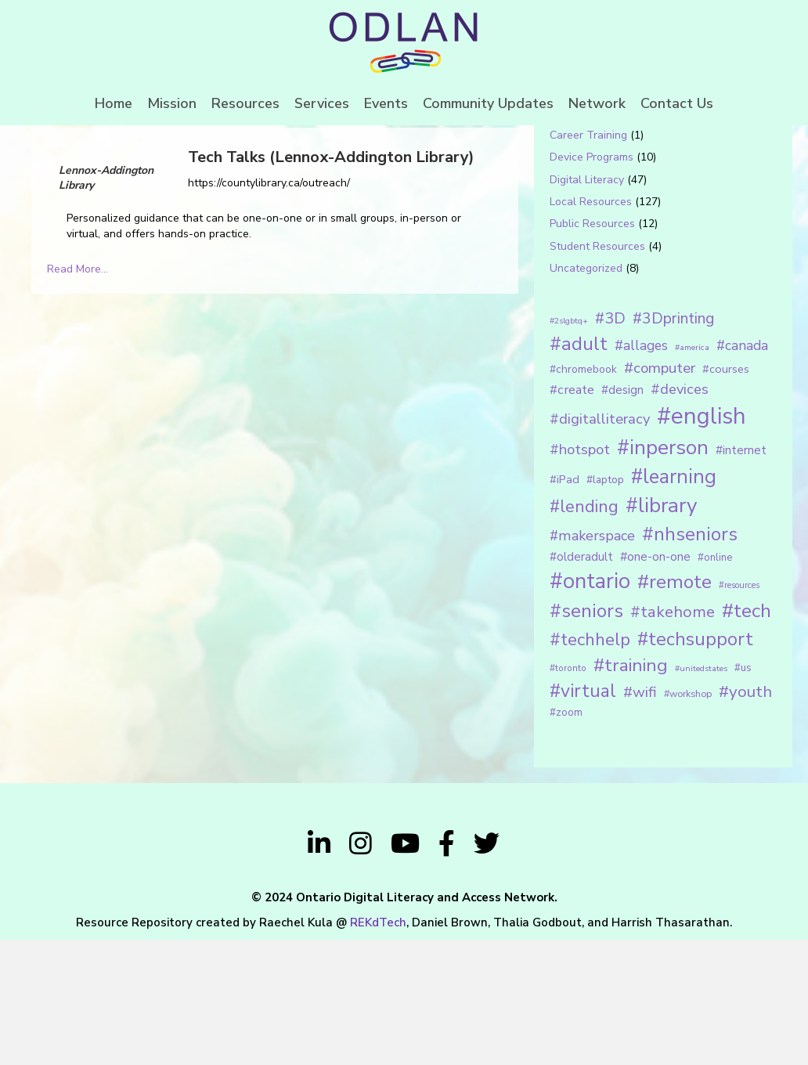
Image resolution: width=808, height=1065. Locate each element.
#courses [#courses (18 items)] (725, 494)
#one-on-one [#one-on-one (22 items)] (655, 682)
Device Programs (591, 283)
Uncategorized (586, 393)
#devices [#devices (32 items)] (680, 514)
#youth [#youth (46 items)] (745, 817)
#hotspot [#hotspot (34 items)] (580, 575)
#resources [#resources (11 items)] (739, 711)
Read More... (77, 395)
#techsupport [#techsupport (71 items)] (695, 764)
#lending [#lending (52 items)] (584, 632)
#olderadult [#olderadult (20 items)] (581, 682)
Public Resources (592, 349)
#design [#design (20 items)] (622, 515)
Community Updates (488, 103)
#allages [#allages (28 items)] (641, 470)
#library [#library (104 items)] (661, 631)
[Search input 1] (642, 175)
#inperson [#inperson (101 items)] (663, 573)
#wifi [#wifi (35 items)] (640, 817)
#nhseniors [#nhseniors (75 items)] (690, 660)
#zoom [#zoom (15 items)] (566, 838)
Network (597, 103)
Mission (172, 103)
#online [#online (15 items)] (715, 683)
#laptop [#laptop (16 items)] (605, 604)
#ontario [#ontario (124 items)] (590, 706)
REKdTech (378, 1048)
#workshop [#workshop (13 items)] (688, 818)
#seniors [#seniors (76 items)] (586, 736)
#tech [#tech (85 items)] (746, 736)
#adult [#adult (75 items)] (579, 469)
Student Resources (597, 371)
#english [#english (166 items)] (701, 542)
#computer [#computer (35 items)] (659, 493)
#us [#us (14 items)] (743, 793)
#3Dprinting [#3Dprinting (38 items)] (673, 443)
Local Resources (591, 327)
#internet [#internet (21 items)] (741, 575)
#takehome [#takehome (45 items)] (672, 737)
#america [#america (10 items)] (692, 472)
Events (386, 103)
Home (113, 103)
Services (321, 103)
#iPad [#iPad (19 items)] (564, 604)
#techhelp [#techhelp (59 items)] (590, 765)
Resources (245, 103)
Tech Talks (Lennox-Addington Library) (331, 282)
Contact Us (676, 103)
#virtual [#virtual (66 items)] (583, 816)
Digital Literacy (587, 305)
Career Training (588, 260)
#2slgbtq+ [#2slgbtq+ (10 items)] (569, 446)
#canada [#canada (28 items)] (742, 470)
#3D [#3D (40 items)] (610, 443)
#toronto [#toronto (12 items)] (568, 793)
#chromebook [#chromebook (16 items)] (583, 494)
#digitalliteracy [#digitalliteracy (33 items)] (600, 544)
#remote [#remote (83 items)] (674, 707)
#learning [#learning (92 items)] (673, 602)
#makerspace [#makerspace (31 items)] (592, 661)
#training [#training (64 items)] (630, 790)
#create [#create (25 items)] (572, 515)
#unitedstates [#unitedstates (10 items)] (701, 794)
